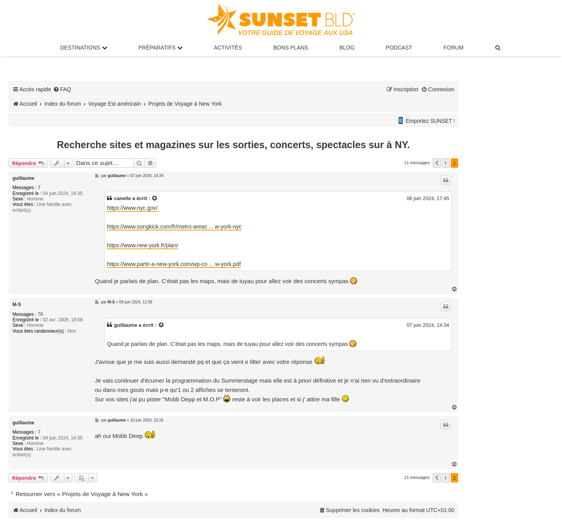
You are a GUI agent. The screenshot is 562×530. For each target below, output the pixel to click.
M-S (16, 304)
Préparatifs (161, 47)
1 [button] (445, 163)
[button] (437, 163)
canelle (122, 198)
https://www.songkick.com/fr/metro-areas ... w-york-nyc (174, 226)
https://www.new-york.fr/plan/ (142, 245)
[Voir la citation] (154, 198)
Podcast (399, 47)
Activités (228, 47)
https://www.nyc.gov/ (132, 208)
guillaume (23, 178)
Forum (453, 47)
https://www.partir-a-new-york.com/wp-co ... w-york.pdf (174, 264)
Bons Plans (290, 47)
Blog (347, 47)
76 (40, 314)
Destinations (83, 47)
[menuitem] (498, 47)
